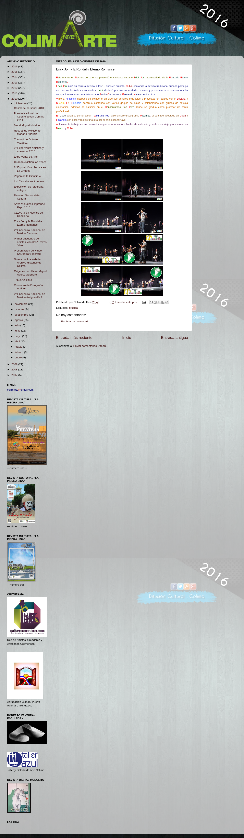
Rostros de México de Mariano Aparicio (27, 132)
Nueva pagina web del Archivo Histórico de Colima (27, 262)
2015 (14, 71)
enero (18, 357)
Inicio (126, 337)
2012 (14, 87)
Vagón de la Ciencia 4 (27, 176)
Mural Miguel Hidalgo (27, 125)
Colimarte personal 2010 (29, 108)
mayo (18, 336)
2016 (14, 66)
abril (18, 341)
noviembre (21, 303)
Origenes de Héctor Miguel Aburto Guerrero (30, 273)
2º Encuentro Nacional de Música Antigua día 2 (29, 295)
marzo (19, 346)
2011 (14, 93)
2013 (14, 82)
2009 (14, 364)
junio (18, 330)
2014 (14, 77)
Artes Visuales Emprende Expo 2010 (29, 205)
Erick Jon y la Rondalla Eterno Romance (28, 223)
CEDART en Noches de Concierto (28, 214)
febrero (19, 352)
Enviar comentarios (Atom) (89, 345)
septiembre (22, 314)
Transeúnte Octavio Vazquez (26, 141)
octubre (20, 309)
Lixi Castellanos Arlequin (29, 181)
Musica (73, 307)
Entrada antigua (174, 337)
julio (17, 325)
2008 (14, 369)
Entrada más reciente (74, 337)
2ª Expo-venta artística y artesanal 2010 (29, 149)
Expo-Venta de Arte (26, 156)
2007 (14, 375)
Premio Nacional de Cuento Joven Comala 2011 (29, 116)
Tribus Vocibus (23, 279)
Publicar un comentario (75, 321)
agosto (19, 320)
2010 (14, 98)
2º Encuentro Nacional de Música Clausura (29, 231)
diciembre (21, 103)
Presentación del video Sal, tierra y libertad (28, 252)
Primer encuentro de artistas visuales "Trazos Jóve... (30, 242)
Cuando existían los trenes (30, 162)
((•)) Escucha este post (123, 302)
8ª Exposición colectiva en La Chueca (30, 169)
